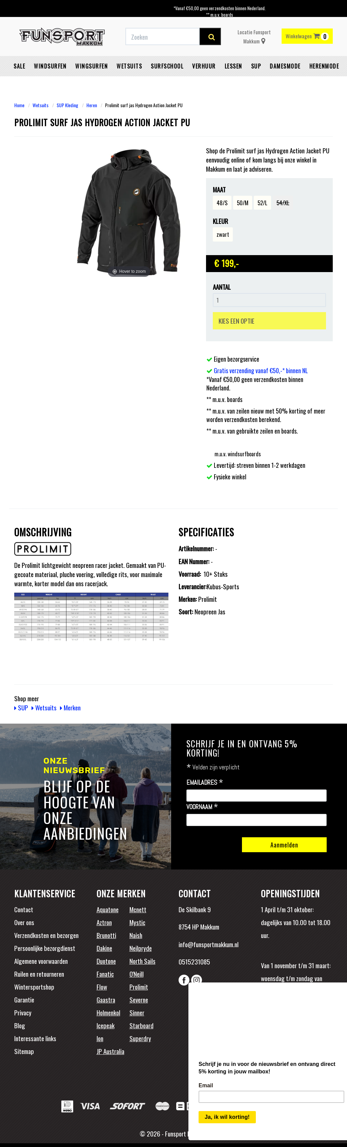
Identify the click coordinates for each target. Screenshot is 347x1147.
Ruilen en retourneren (39, 973)
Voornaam (202, 807)
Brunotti (106, 935)
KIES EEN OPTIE (236, 320)
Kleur (220, 221)
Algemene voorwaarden (41, 961)
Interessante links (35, 1038)
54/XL (283, 202)
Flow (102, 986)
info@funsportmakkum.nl (209, 944)
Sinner (136, 1012)
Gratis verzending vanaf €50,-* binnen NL (261, 370)
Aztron (104, 922)
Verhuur (204, 66)
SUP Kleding (67, 105)
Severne (138, 999)
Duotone (106, 961)
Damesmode (285, 66)
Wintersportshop (34, 986)
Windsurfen (50, 66)
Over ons (24, 922)
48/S (222, 202)
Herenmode (324, 66)
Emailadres (204, 782)
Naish (135, 935)
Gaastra (106, 999)
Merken (70, 707)
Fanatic (105, 973)
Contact (23, 909)
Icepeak (106, 1025)
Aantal (222, 286)
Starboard (141, 1025)
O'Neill (136, 973)
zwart (223, 234)
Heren (91, 105)
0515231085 (194, 961)
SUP (256, 66)
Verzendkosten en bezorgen (46, 935)
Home (19, 105)
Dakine (104, 948)
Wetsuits (129, 66)
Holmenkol (108, 1012)
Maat (219, 189)
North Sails (142, 961)
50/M (242, 202)
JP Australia (110, 1051)
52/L (262, 202)
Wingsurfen (91, 66)
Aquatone (108, 909)
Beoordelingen (305, 1021)
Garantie (24, 999)
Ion (100, 1038)
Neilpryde (140, 948)
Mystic (137, 922)
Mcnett (137, 909)
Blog (19, 1025)
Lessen (233, 66)
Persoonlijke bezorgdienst (44, 948)
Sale (19, 66)
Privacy (23, 1012)
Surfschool (167, 66)
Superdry (140, 1038)
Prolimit (138, 986)
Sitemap (24, 1051)
